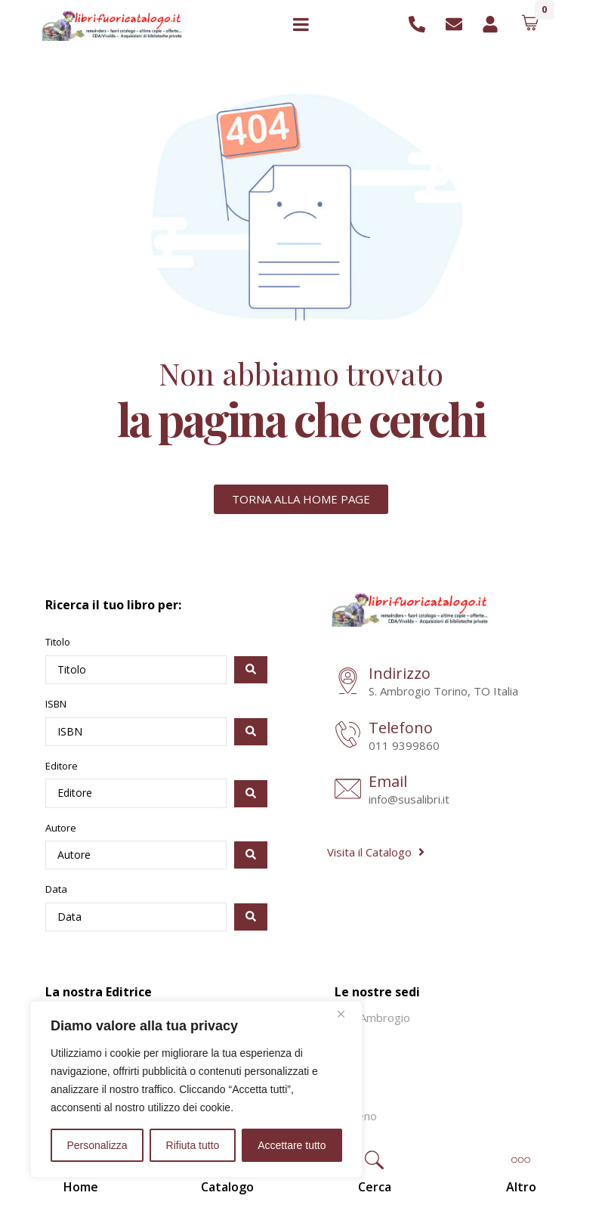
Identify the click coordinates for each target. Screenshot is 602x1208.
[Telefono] (348, 736)
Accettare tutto (292, 1145)
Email (388, 781)
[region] (196, 1089)
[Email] (348, 790)
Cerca (374, 1187)
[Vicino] (347, 1014)
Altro (521, 1187)
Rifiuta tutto (193, 1145)
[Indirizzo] (348, 682)
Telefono (401, 727)
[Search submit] (250, 669)
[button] (374, 1162)
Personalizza (96, 1145)
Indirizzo (400, 673)
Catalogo (227, 1187)
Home (80, 1187)
